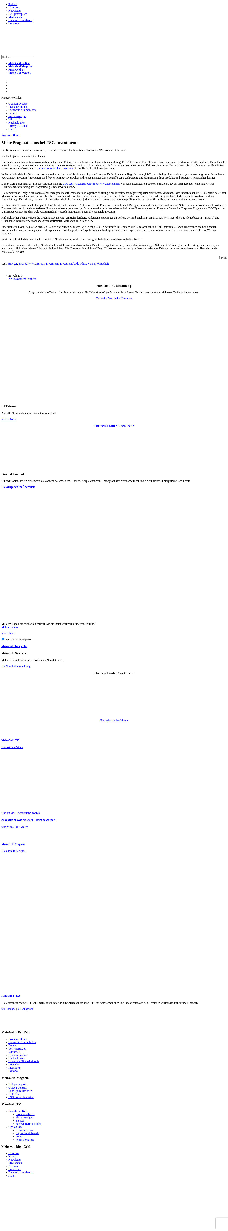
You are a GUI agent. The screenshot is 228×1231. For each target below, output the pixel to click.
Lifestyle (13, 1064)
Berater (12, 113)
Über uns (13, 7)
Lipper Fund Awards (27, 1133)
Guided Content (17, 1087)
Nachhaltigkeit (16, 122)
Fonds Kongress (25, 1139)
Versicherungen (17, 116)
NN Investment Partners (22, 278)
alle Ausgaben (25, 1008)
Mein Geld (20, 66)
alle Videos (22, 826)
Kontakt (13, 1156)
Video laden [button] (8, 633)
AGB (11, 1175)
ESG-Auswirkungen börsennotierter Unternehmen (91, 183)
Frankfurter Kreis (18, 1111)
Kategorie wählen (11, 97)
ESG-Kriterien (26, 263)
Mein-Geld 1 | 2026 (10, 995)
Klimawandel (88, 263)
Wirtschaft (14, 119)
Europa (40, 263)
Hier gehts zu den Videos (114, 720)
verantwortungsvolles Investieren (55, 168)
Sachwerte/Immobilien (28, 1123)
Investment (52, 263)
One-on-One (8, 812)
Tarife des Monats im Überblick (114, 298)
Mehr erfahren (9, 626)
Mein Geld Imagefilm (14, 646)
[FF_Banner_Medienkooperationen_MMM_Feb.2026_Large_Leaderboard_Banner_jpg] (87, 1025)
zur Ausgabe (8, 1008)
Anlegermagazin (17, 1084)
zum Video (7, 826)
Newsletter (14, 10)
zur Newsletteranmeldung (16, 666)
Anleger (12, 263)
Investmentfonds (17, 106)
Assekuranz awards (29, 812)
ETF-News (14, 1094)
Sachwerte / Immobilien (22, 109)
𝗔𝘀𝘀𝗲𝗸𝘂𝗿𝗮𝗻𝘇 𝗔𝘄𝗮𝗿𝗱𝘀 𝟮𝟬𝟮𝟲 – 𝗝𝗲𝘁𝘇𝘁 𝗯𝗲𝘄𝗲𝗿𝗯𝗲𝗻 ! (29, 820)
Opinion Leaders (17, 103)
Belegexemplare (17, 13)
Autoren (13, 1166)
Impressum (14, 23)
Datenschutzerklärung (20, 20)
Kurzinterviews (24, 1130)
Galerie (12, 129)
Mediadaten (15, 17)
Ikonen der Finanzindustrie (23, 1061)
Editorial (13, 1070)
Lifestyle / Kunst (18, 125)
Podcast (12, 4)
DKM (19, 1136)
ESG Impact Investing (21, 1097)
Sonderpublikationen (20, 1090)
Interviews (14, 1067)
